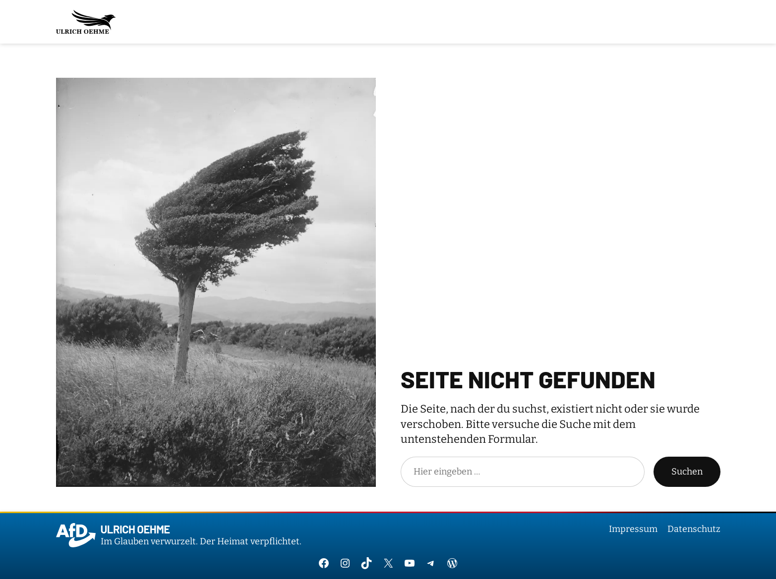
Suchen (687, 471)
